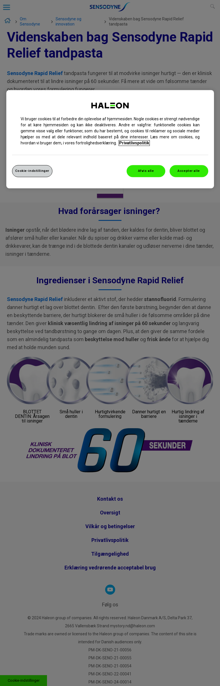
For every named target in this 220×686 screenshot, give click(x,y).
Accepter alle (189, 171)
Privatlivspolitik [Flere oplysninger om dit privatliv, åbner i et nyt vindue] (134, 143)
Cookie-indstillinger (32, 171)
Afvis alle (146, 171)
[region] (110, 139)
